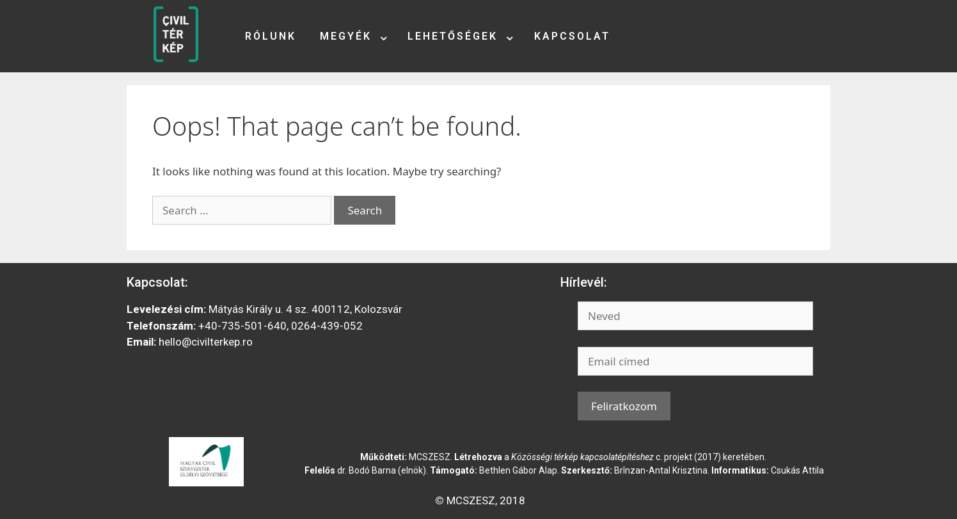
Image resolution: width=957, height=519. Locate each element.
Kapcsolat (572, 36)
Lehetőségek (452, 36)
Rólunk (270, 36)
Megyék (346, 36)
